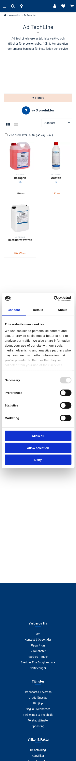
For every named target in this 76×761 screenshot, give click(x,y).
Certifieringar (38, 668)
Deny (38, 459)
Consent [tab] (13, 310)
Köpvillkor (38, 755)
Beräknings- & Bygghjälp (38, 714)
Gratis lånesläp (38, 697)
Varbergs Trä (38, 623)
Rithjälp (38, 703)
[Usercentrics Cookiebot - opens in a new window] (54, 298)
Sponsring (38, 726)
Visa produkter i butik (20, 135)
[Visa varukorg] (71, 6)
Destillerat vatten (20, 239)
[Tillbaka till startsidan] (38, 6)
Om (38, 633)
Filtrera (39, 97)
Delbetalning (38, 750)
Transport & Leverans (38, 692)
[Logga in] (54, 6)
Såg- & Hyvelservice (38, 709)
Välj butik (46, 135)
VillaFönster (38, 651)
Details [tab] (38, 310)
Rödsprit (20, 178)
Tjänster (38, 681)
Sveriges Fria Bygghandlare (38, 662)
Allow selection (38, 447)
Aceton (56, 178)
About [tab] (62, 310)
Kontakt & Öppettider (38, 639)
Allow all (38, 436)
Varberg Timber (38, 656)
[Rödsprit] (20, 156)
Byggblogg (38, 645)
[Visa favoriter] (63, 6)
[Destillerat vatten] (20, 218)
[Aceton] (56, 156)
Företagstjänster (38, 720)
